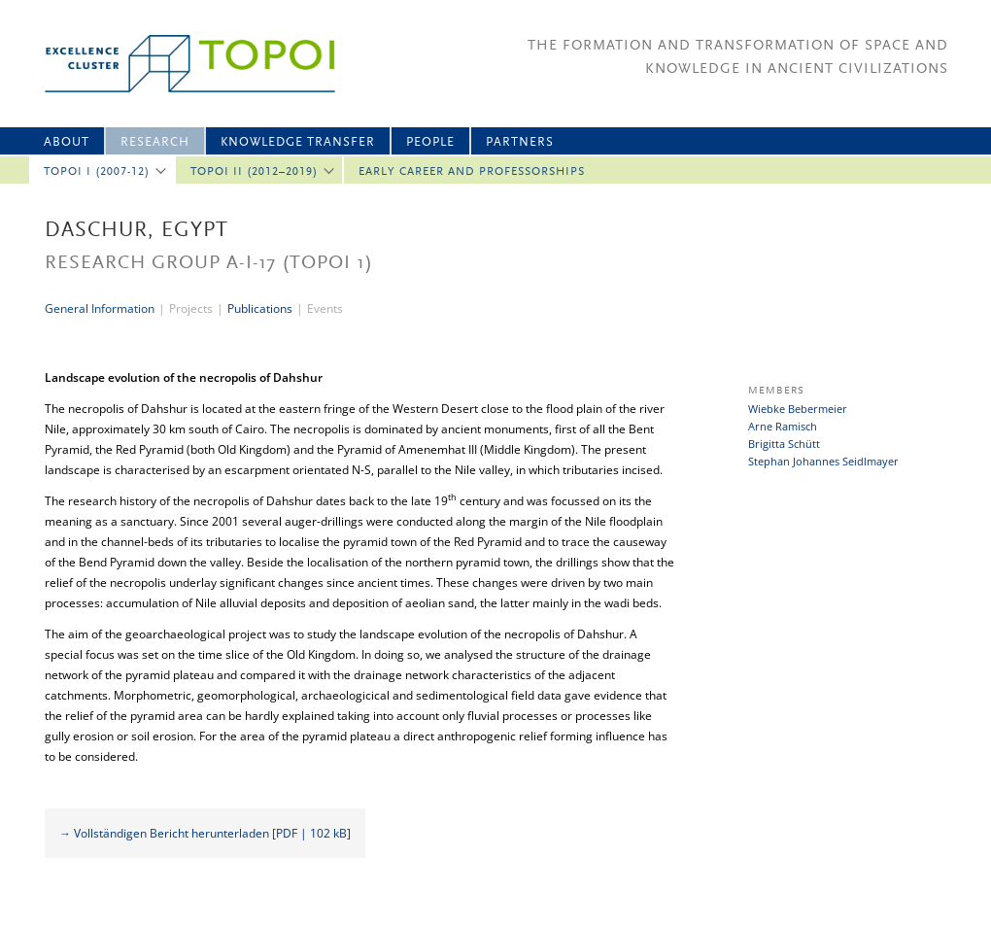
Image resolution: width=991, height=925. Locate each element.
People (430, 142)
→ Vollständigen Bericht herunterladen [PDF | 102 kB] (205, 833)
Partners (520, 142)
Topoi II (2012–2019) (254, 172)
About (66, 142)
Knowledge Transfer (298, 142)
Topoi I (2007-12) (97, 172)
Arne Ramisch (782, 426)
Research (154, 142)
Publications (259, 308)
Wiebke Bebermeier (797, 408)
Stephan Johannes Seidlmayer (823, 461)
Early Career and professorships (472, 172)
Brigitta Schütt (784, 443)
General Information (99, 308)
